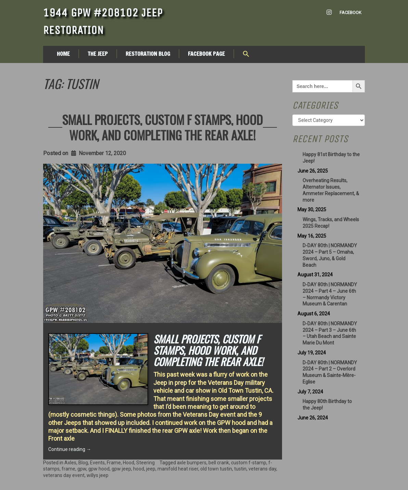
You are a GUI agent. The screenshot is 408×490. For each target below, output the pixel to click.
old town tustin (216, 469)
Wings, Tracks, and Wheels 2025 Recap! (331, 223)
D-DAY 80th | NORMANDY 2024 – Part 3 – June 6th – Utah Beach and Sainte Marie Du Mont (330, 333)
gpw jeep (121, 469)
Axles (70, 462)
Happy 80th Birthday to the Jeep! (327, 405)
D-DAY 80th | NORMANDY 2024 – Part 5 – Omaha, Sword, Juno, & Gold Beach (330, 255)
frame (68, 469)
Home (63, 54)
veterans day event (64, 475)
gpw (81, 469)
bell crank (218, 462)
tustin (240, 469)
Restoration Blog (148, 54)
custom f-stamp (248, 462)
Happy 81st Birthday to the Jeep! (331, 158)
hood (138, 469)
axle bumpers (191, 462)
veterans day (262, 469)
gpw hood (99, 469)
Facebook (350, 12)
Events (97, 462)
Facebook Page (206, 54)
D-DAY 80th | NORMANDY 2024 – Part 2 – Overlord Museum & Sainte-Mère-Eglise (330, 372)
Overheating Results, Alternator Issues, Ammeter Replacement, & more (331, 190)
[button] (246, 54)
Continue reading (69, 449)
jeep (150, 469)
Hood (128, 462)
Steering (145, 462)
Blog (83, 462)
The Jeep (98, 54)
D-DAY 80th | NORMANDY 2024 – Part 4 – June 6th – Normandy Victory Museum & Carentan (330, 294)
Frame (114, 462)
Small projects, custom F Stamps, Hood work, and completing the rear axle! (162, 127)
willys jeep (98, 475)
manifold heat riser (177, 469)
